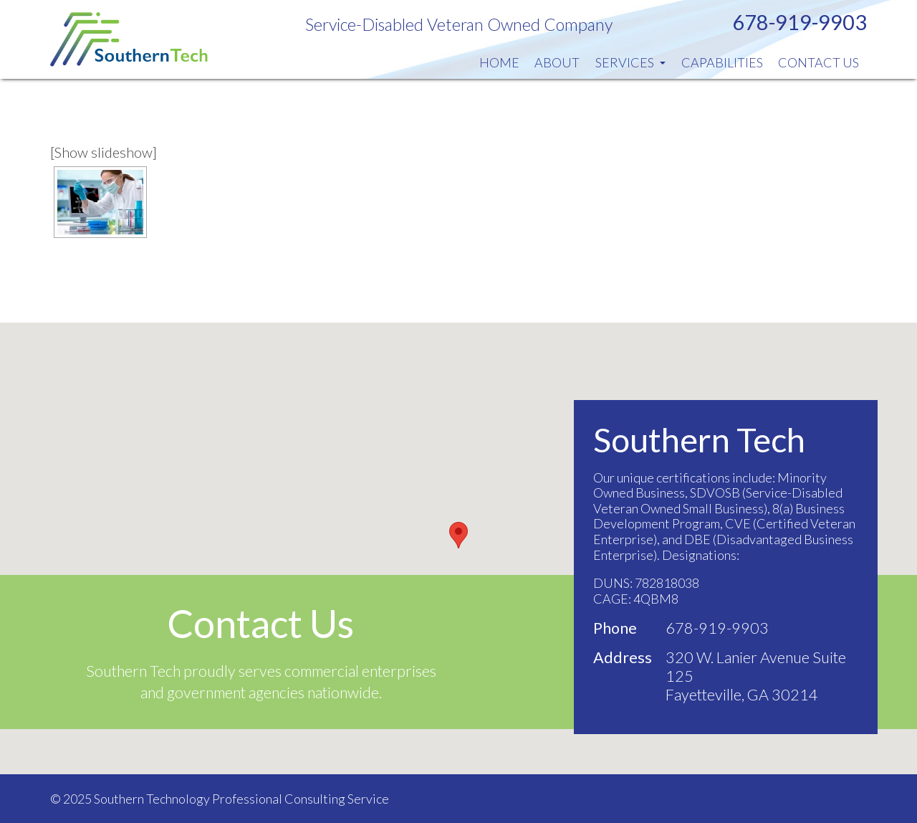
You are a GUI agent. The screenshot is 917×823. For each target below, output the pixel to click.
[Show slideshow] (103, 152)
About (557, 62)
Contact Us (818, 62)
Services (630, 62)
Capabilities (722, 62)
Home (499, 62)
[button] (458, 535)
